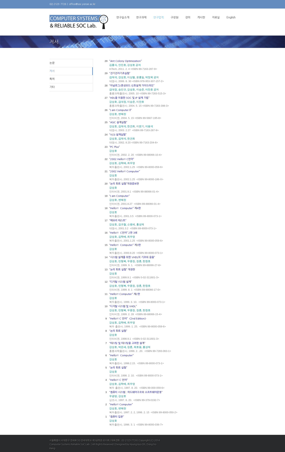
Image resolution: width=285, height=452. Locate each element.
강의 (187, 17)
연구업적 (158, 17)
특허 (52, 79)
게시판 (201, 17)
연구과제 (141, 17)
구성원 (174, 17)
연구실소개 (122, 17)
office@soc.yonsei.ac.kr (82, 4)
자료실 (216, 17)
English (231, 17)
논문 (52, 63)
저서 (52, 71)
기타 (52, 87)
